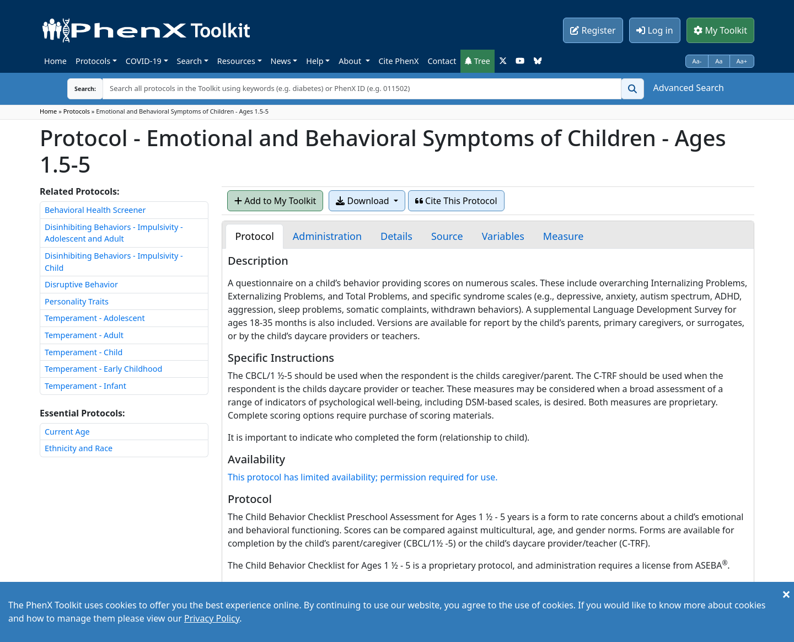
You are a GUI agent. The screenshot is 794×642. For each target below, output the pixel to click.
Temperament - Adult (84, 335)
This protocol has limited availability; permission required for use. (362, 477)
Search (189, 61)
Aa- (697, 61)
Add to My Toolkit (275, 201)
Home (55, 61)
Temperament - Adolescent (95, 318)
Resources (236, 61)
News (281, 61)
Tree (477, 61)
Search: (76, 88)
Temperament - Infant (85, 386)
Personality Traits (77, 301)
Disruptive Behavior (81, 284)
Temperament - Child (83, 352)
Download (363, 201)
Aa (718, 61)
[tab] (254, 236)
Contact (441, 61)
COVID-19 (144, 61)
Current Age (67, 431)
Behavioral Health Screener (95, 210)
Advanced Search (688, 88)
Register (592, 30)
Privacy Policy (211, 618)
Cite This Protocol (456, 201)
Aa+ (742, 61)
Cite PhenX (399, 61)
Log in (654, 30)
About (351, 61)
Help (314, 61)
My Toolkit (720, 30)
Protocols (93, 61)
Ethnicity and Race (78, 448)
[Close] (786, 594)
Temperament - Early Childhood (103, 368)
